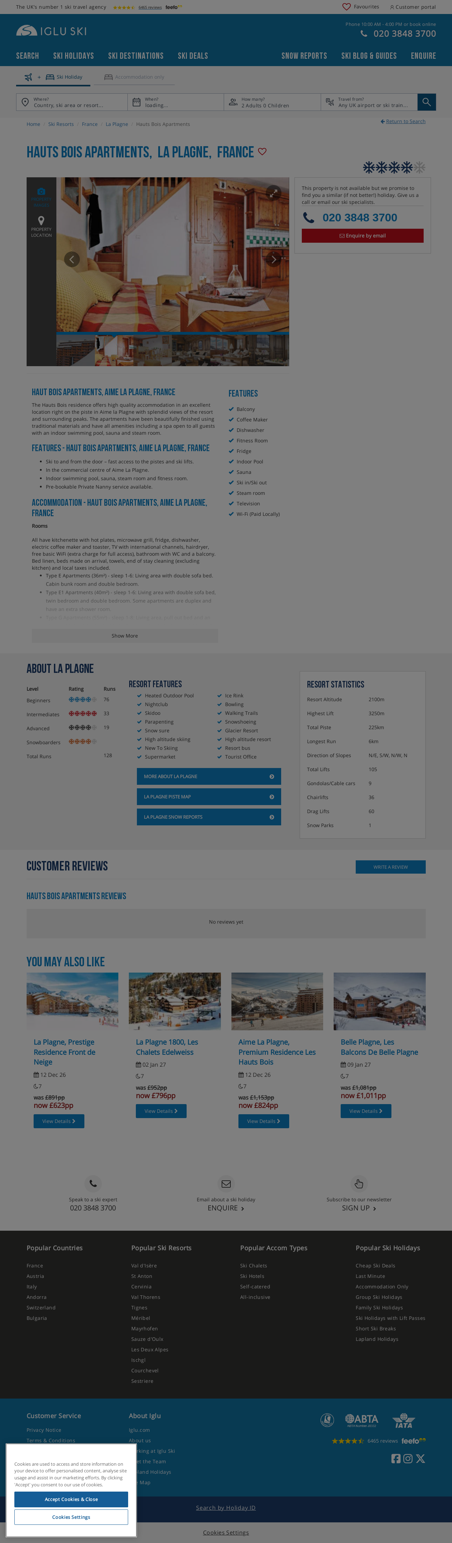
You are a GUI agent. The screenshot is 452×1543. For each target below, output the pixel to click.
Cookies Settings (71, 1517)
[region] (71, 1490)
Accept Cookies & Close (71, 1499)
